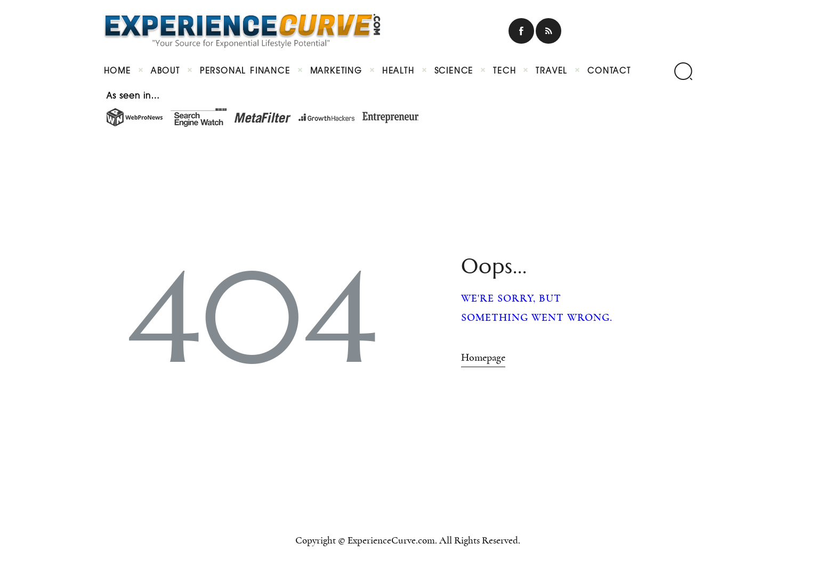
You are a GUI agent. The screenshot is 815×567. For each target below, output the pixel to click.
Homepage (483, 357)
